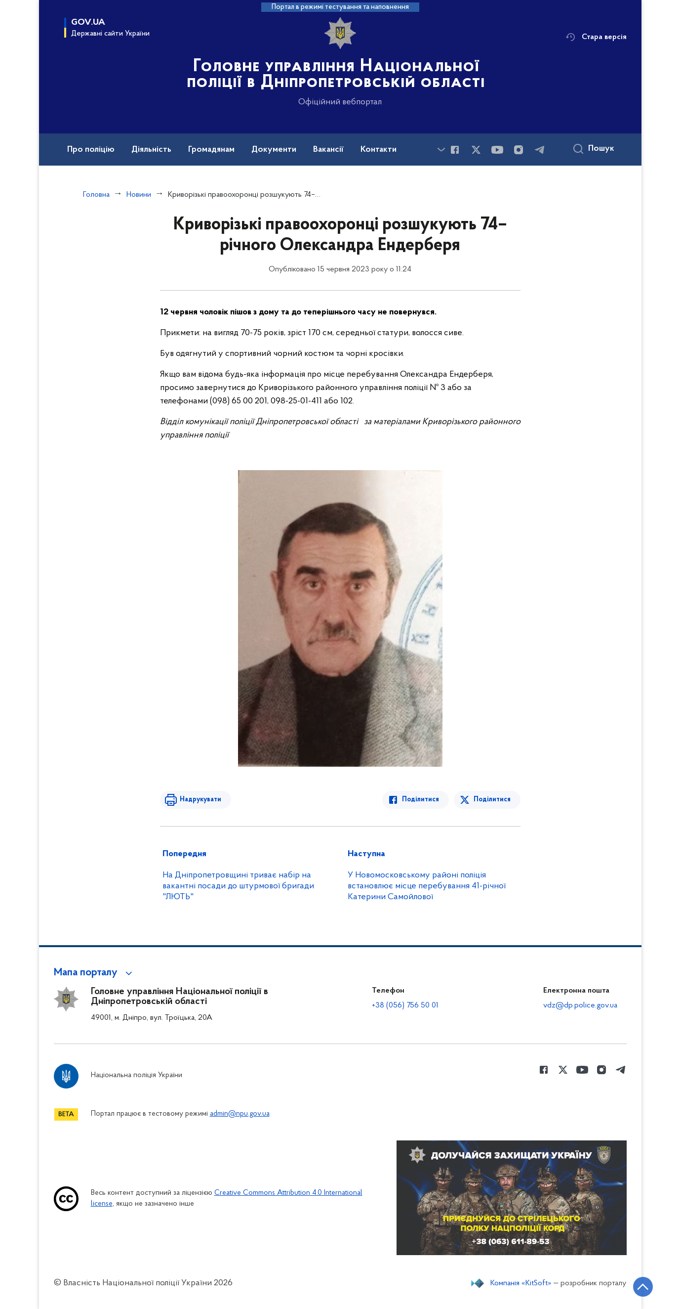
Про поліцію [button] (91, 149)
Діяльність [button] (151, 149)
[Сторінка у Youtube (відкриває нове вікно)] (497, 150)
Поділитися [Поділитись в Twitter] (492, 799)
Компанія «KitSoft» (521, 1283)
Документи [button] (273, 149)
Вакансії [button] (328, 149)
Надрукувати (200, 799)
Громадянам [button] (211, 149)
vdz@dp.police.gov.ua (580, 1005)
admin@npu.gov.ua (240, 1114)
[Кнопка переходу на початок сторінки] (643, 1287)
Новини (138, 195)
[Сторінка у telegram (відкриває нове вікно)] (540, 150)
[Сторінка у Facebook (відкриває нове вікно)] (455, 150)
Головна (96, 195)
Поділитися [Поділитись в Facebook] (420, 799)
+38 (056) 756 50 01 (405, 1005)
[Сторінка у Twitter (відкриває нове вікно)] (476, 150)
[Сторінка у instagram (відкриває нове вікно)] (518, 150)
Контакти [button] (378, 149)
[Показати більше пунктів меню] (441, 149)
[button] (94, 973)
